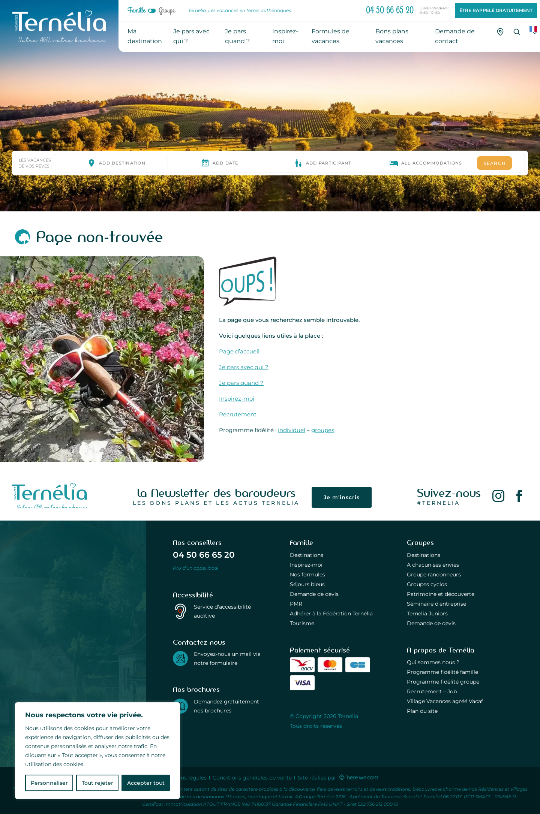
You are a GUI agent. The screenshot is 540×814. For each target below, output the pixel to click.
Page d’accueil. (240, 351)
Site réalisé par (338, 777)
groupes (322, 430)
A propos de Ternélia (440, 650)
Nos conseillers (197, 543)
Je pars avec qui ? (243, 367)
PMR (296, 603)
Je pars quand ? (241, 382)
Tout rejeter (97, 783)
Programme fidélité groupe (443, 681)
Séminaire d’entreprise (436, 603)
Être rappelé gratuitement (495, 10)
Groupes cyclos (427, 584)
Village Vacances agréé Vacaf (445, 701)
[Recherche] (516, 32)
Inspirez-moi (236, 398)
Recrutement (237, 414)
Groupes (420, 543)
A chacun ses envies (433, 564)
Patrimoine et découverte (440, 594)
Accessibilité (193, 595)
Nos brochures (196, 689)
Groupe (167, 10)
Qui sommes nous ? (433, 662)
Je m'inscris (342, 497)
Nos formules (307, 574)
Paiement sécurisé (320, 650)
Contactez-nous (199, 642)
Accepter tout (146, 783)
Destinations (306, 555)
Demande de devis (314, 594)
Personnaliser (49, 783)
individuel (291, 430)
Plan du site (422, 711)
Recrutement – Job (432, 691)
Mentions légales (184, 777)
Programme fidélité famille (442, 672)
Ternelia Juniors (427, 613)
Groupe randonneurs (434, 574)
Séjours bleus (307, 584)
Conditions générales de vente (252, 777)
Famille (136, 10)
